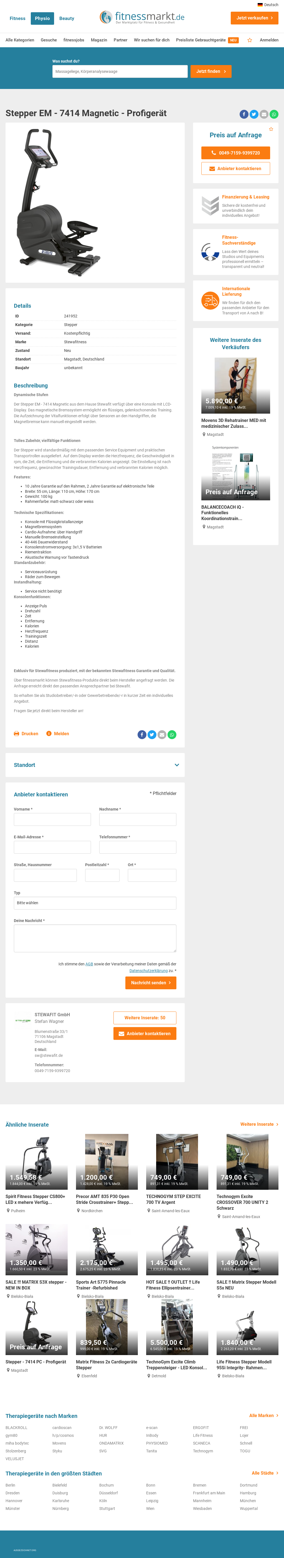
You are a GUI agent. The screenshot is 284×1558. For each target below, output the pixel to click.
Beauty (66, 18)
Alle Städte (263, 1473)
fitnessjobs (74, 40)
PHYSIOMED (157, 1443)
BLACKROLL (16, 1427)
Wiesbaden (202, 1508)
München (248, 1501)
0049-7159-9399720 (236, 153)
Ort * (132, 865)
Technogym (203, 1451)
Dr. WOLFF (108, 1427)
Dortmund (248, 1485)
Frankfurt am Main (209, 1493)
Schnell (246, 1443)
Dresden (13, 1493)
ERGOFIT (201, 1427)
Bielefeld (59, 1485)
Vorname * (23, 809)
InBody (152, 1435)
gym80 (11, 1435)
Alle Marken (261, 1415)
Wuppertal (249, 1508)
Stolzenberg (16, 1451)
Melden (58, 734)
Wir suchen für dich (151, 40)
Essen (151, 1493)
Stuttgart (107, 1508)
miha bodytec (17, 1443)
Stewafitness (75, 342)
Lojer (244, 1435)
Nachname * (110, 809)
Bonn (150, 1485)
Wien (150, 1508)
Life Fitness (203, 1435)
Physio (42, 18)
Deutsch (268, 5)
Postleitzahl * (97, 865)
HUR (103, 1435)
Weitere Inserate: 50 (145, 1017)
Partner (120, 40)
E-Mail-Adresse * (29, 837)
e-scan (152, 1427)
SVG (103, 1451)
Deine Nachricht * (29, 920)
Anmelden (269, 40)
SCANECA (201, 1443)
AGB (89, 964)
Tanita (151, 1451)
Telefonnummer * (114, 837)
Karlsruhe (60, 1501)
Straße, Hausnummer (33, 865)
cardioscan (62, 1427)
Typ (17, 893)
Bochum (106, 1485)
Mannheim (202, 1501)
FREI (244, 1427)
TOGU (245, 1451)
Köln (103, 1501)
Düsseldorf (108, 1493)
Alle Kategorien (20, 40)
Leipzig (152, 1501)
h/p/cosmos (63, 1435)
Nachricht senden (148, 982)
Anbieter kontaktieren (145, 1034)
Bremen (199, 1485)
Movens (59, 1443)
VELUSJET (15, 1459)
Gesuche (49, 40)
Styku (57, 1451)
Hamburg (248, 1493)
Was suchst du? (66, 61)
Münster (13, 1508)
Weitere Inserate (257, 1124)
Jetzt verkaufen (252, 18)
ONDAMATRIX (111, 1443)
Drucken (26, 734)
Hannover (14, 1501)
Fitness (18, 18)
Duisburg (60, 1493)
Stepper (70, 324)
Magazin (99, 40)
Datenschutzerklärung (149, 970)
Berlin (10, 1485)
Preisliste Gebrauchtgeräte (207, 40)
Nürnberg (60, 1508)
